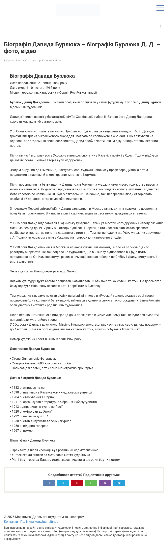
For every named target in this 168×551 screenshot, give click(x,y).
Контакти (11, 522)
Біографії (21, 60)
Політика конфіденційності (40, 522)
